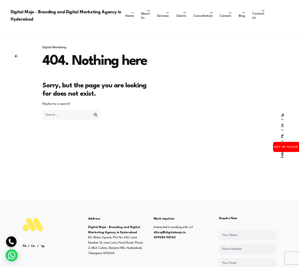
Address (94, 218)
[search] (95, 115)
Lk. (282, 124)
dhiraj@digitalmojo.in (170, 232)
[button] (12, 255)
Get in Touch (286, 147)
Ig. (282, 115)
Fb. (282, 135)
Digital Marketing (54, 47)
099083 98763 (165, 237)
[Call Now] (11, 241)
